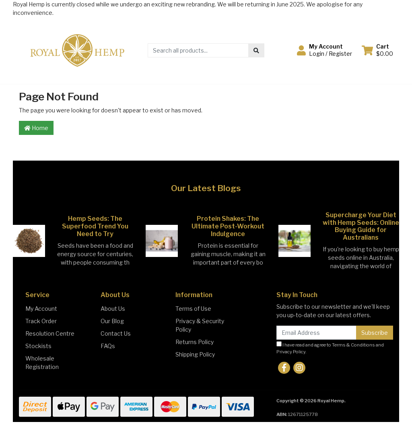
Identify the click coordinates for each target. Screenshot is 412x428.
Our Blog (112, 321)
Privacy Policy (290, 352)
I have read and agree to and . (330, 348)
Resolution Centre (49, 333)
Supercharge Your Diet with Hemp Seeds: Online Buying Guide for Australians (361, 226)
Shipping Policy (195, 354)
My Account (41, 308)
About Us (113, 308)
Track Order (41, 321)
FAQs (108, 345)
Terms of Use (193, 308)
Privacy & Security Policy (199, 325)
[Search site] (256, 50)
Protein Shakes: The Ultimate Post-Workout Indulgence (228, 226)
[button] (324, 50)
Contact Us (116, 333)
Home (36, 127)
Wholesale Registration (42, 362)
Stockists (38, 345)
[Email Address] (316, 333)
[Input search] (198, 50)
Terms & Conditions (353, 345)
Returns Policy (194, 341)
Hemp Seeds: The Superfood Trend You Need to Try (95, 226)
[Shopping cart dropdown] (377, 50)
